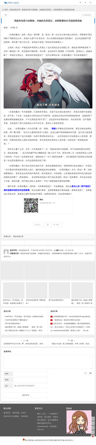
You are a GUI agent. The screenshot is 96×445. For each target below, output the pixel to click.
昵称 (6, 374)
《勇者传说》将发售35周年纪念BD (66, 320)
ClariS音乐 (8, 416)
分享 (56, 225)
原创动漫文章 (15, 10)
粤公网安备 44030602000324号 (37, 440)
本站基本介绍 (26, 416)
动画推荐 (36, 243)
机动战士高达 (83, 243)
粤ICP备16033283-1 (66, 440)
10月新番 (12, 243)
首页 (5, 10)
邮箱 (6, 380)
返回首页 (7, 413)
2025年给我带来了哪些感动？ (16, 320)
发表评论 (86, 15)
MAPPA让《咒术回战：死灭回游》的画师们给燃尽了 (25, 316)
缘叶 (58, 250)
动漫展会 (15, 416)
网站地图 (53, 440)
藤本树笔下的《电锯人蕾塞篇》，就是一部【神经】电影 (81, 303)
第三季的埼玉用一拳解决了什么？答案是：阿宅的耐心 (26, 330)
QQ (6, 386)
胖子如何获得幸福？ (56, 300)
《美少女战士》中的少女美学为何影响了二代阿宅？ (73, 327)
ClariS (23, 413)
